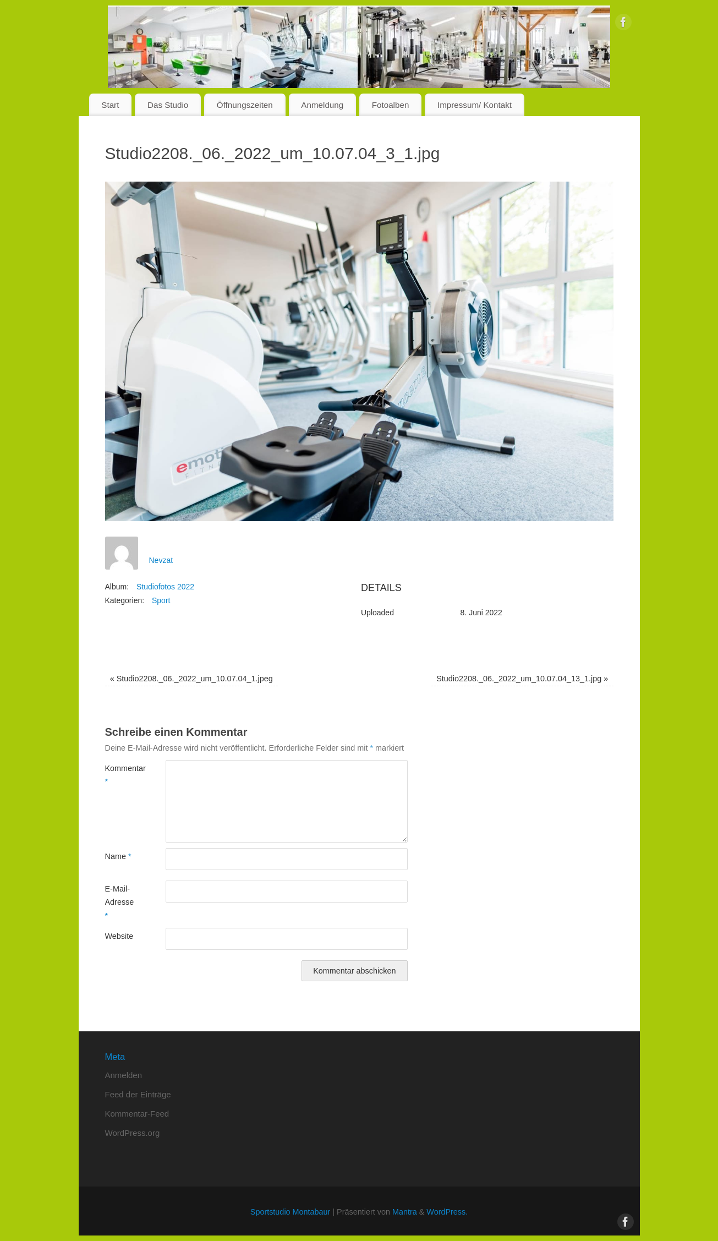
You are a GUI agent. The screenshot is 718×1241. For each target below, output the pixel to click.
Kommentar (120, 775)
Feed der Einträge (138, 1094)
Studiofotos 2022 (165, 586)
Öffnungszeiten (245, 105)
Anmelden (123, 1075)
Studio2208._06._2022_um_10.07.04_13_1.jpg (522, 678)
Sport (161, 600)
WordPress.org (132, 1133)
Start (110, 105)
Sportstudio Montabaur (290, 1211)
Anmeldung (322, 105)
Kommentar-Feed (137, 1113)
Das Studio (167, 105)
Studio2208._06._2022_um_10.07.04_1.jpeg (191, 678)
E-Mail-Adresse (119, 902)
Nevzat (161, 560)
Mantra (404, 1211)
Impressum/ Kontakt (474, 105)
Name (118, 856)
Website (119, 936)
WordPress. (447, 1211)
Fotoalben (390, 105)
